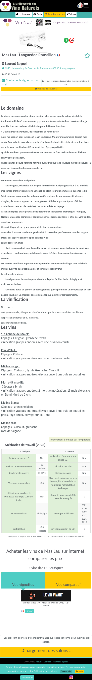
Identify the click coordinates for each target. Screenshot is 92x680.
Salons (71, 14)
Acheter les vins (55, 14)
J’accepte (79, 671)
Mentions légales (60, 661)
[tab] (23, 580)
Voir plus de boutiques (46, 88)
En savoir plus (66, 671)
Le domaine (23, 14)
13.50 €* (29, 611)
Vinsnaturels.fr (20, 6)
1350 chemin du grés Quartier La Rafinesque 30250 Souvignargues (38, 68)
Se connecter (27, 677)
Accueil (39, 661)
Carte (37, 14)
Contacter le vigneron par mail (20, 82)
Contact (47, 661)
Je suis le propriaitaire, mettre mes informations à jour (65, 82)
